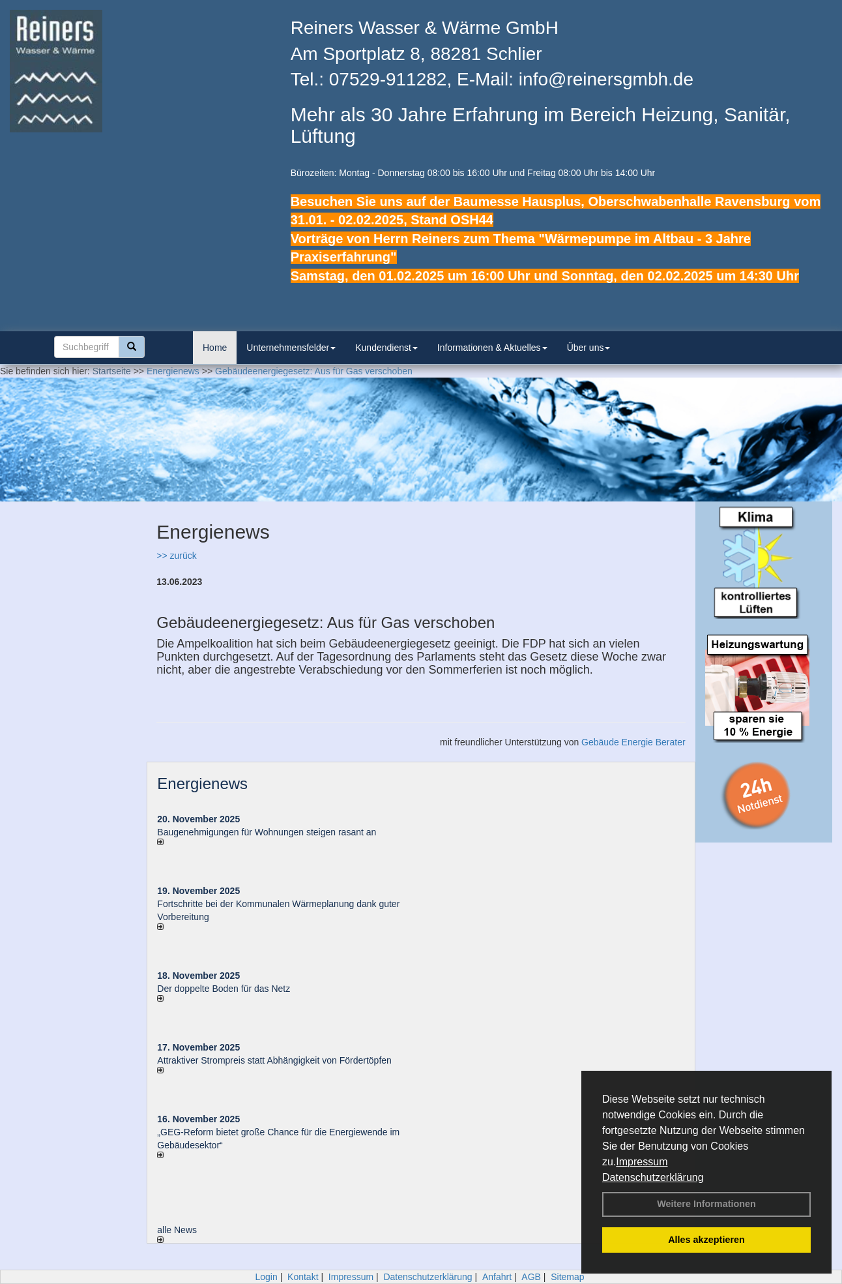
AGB (531, 1277)
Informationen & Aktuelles (492, 347)
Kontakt (302, 1277)
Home (215, 347)
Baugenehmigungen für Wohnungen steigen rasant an (266, 832)
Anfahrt (497, 1277)
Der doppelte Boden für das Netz (223, 988)
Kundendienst (386, 347)
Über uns (589, 347)
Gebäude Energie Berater (633, 742)
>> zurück (176, 555)
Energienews (202, 783)
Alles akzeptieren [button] (706, 1239)
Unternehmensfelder (291, 347)
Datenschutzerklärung (653, 1177)
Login (266, 1277)
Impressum (641, 1161)
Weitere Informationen (706, 1204)
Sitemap (567, 1277)
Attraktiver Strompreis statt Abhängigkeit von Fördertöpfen (274, 1060)
